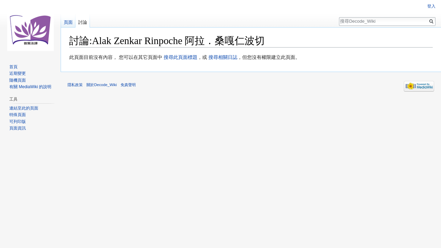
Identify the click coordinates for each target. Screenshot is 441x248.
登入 (431, 6)
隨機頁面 (17, 80)
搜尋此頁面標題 (180, 57)
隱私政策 (75, 85)
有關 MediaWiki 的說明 (30, 86)
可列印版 (17, 121)
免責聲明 (128, 85)
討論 (82, 22)
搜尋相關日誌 (222, 57)
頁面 (68, 22)
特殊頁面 (17, 114)
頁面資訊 (17, 128)
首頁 (13, 66)
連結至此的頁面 (23, 108)
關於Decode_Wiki (101, 85)
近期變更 (17, 73)
